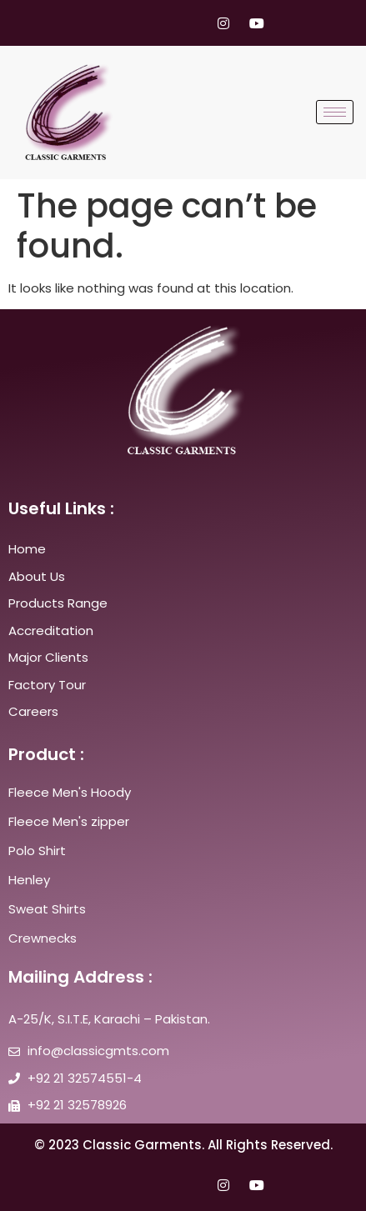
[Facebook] (128, 23)
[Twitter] (160, 23)
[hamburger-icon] (334, 112)
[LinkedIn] (192, 23)
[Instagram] (223, 23)
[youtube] (255, 23)
